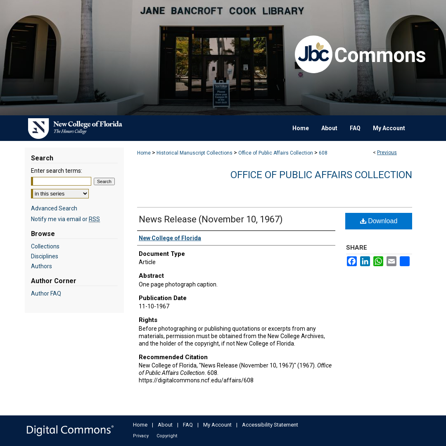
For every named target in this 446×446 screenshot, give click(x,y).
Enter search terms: (56, 170)
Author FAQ (46, 293)
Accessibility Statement (270, 425)
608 (323, 153)
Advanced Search (54, 208)
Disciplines (44, 256)
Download (379, 220)
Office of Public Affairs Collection (275, 153)
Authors (41, 266)
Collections (45, 246)
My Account (217, 425)
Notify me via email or (65, 219)
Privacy (141, 436)
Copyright (167, 436)
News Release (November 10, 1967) (211, 219)
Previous (387, 152)
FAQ (188, 425)
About (165, 425)
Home (144, 153)
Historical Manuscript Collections (194, 153)
